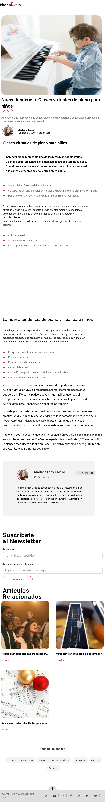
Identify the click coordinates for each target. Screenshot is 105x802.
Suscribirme (18, 579)
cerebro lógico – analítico (28, 425)
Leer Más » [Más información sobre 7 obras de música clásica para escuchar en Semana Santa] (5, 660)
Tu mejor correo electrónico (18, 564)
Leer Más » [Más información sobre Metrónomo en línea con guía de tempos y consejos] (60, 660)
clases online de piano (20, 760)
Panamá (53, 768)
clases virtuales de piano (54, 760)
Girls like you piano (37, 448)
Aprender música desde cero (28, 420)
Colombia (80, 760)
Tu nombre (8, 549)
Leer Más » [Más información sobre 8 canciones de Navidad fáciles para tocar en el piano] (5, 730)
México (95, 760)
